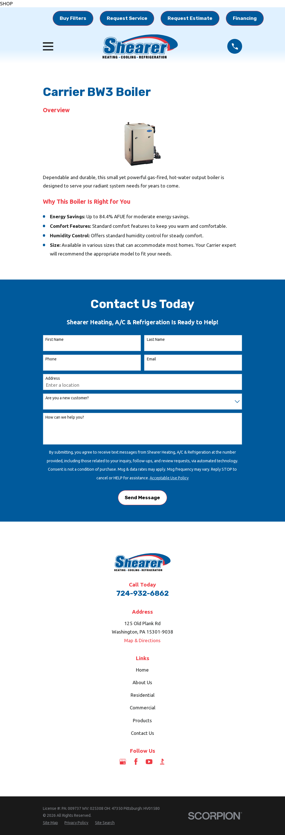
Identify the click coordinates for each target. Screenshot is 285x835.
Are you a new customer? (67, 398)
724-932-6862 (142, 593)
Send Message (142, 497)
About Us (142, 682)
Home (142, 669)
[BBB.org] (162, 761)
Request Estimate (190, 18)
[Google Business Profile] (122, 761)
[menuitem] (50, 823)
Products (142, 720)
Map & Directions (142, 640)
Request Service (127, 18)
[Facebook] (136, 761)
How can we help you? (64, 417)
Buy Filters (73, 18)
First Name (54, 339)
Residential (142, 695)
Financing (245, 18)
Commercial (142, 707)
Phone (51, 359)
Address (52, 378)
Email (151, 359)
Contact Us (142, 733)
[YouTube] (149, 761)
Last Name (156, 339)
